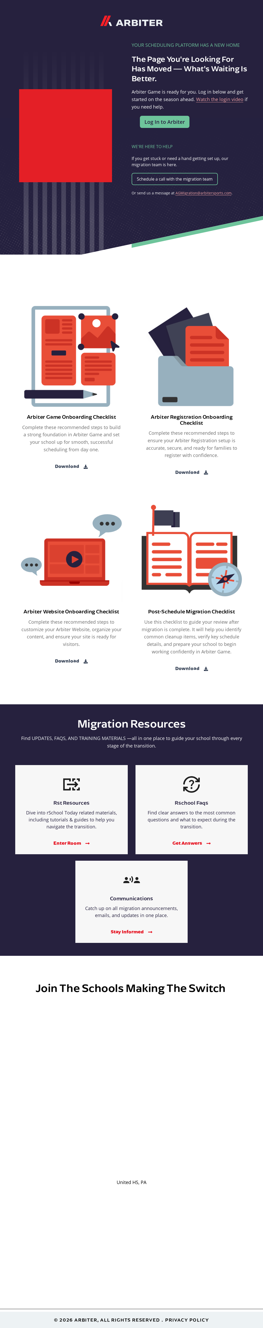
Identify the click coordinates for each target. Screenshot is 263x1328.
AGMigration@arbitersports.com (204, 192)
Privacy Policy (187, 1320)
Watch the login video (219, 99)
